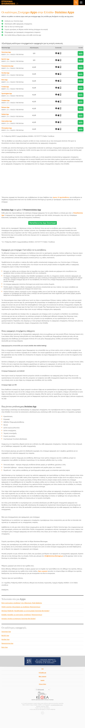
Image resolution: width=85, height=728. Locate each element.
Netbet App (5, 114)
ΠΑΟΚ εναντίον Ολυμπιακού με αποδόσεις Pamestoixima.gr (21, 607)
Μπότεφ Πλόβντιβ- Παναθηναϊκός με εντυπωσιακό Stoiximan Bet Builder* (26, 611)
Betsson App (5, 107)
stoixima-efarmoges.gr (10, 2)
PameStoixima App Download (42, 223)
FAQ (42, 669)
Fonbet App (5, 87)
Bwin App (5, 80)
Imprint (42, 680)
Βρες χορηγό (42, 571)
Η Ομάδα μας (42, 672)
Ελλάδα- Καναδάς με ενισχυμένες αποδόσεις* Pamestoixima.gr (22, 615)
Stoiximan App (6, 52)
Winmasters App (7, 128)
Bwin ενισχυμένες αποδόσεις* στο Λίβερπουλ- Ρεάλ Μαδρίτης (22, 603)
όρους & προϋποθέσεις (61, 197)
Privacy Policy (42, 684)
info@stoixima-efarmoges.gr (53, 556)
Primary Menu (80, 2)
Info (80, 53)
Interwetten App (7, 121)
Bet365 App (5, 59)
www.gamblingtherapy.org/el (57, 705)
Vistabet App (6, 100)
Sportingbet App (7, 93)
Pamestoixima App (7, 66)
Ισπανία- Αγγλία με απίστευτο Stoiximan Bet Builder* (19, 619)
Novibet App (5, 73)
